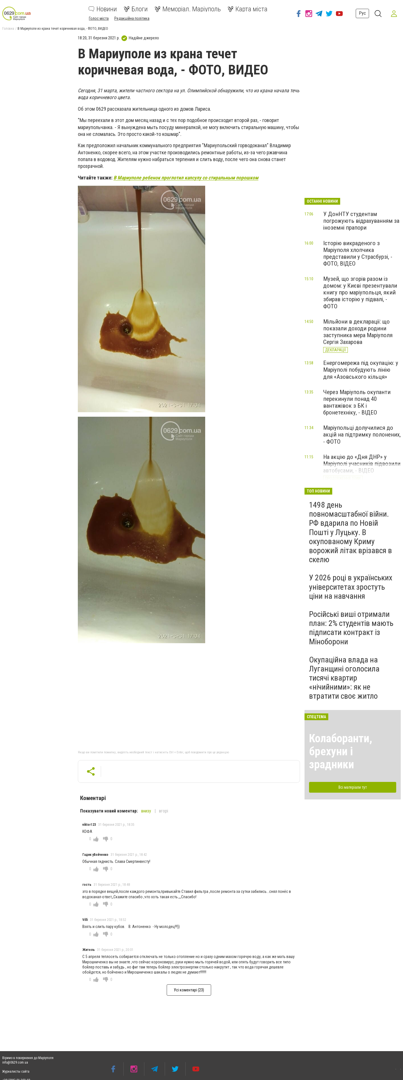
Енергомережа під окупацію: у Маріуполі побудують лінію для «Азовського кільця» (360, 370)
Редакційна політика (131, 18)
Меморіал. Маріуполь (188, 9)
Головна (8, 29)
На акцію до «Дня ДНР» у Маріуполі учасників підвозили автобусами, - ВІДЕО (361, 464)
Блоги (136, 9)
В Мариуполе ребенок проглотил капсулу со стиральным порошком (185, 178)
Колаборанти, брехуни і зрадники (340, 751)
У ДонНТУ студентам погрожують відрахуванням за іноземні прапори (361, 221)
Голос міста (99, 18)
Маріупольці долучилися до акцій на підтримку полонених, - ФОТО (362, 434)
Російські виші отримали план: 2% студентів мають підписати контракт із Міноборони (351, 627)
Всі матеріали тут (352, 787)
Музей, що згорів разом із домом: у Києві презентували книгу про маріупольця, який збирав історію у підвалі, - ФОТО (360, 292)
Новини (103, 9)
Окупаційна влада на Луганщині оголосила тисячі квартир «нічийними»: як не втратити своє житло (344, 678)
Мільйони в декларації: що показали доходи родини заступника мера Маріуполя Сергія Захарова (358, 331)
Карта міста (247, 9)
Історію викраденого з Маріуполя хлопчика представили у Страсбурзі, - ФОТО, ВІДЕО (357, 253)
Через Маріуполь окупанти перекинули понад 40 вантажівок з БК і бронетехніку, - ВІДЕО (357, 402)
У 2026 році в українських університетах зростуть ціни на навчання (350, 586)
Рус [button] (362, 13)
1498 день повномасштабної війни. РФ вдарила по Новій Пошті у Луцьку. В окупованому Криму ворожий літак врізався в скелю (350, 532)
